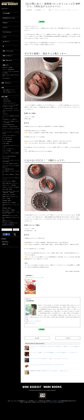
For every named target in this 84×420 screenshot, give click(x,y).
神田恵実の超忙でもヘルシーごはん (10, 215)
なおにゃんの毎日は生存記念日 (9, 156)
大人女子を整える (6, 78)
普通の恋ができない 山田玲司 (9, 202)
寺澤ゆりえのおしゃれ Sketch (8, 194)
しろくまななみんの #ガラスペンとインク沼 (10, 146)
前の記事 (37, 338)
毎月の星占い (5, 241)
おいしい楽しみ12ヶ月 (7, 137)
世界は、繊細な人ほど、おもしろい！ (10, 183)
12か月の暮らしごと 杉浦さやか (9, 119)
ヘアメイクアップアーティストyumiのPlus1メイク (10, 166)
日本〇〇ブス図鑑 (6, 198)
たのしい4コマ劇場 (6, 150)
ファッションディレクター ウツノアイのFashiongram (10, 161)
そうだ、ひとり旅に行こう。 (8, 148)
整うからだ (5, 113)
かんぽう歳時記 (5, 143)
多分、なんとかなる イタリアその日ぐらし (10, 111)
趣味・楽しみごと (7, 60)
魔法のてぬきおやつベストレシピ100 (34, 277)
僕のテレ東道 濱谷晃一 (7, 189)
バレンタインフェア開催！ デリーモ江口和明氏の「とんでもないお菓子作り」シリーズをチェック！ (54, 352)
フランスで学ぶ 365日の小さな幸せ (10, 163)
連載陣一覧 (5, 244)
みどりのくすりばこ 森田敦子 (9, 181)
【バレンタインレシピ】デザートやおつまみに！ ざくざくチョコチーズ (47, 364)
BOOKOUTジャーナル (8, 18)
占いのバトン (6, 41)
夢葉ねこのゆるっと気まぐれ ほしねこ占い (10, 75)
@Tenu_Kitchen (32, 323)
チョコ (52, 9)
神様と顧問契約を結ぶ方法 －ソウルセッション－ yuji (10, 213)
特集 (3, 87)
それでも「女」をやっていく (9, 103)
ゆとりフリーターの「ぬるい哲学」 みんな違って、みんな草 (10, 106)
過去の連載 (4, 96)
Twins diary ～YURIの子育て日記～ (10, 126)
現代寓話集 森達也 (6, 208)
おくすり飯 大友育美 (7, 139)
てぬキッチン (63, 9)
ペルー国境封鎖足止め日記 (8, 169)
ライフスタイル (6, 32)
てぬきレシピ (70, 9)
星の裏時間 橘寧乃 (6, 200)
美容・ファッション (7, 51)
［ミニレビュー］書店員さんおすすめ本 (10, 116)
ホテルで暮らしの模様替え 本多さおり (10, 175)
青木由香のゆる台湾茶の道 (8, 224)
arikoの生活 (5, 99)
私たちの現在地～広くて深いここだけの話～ (10, 218)
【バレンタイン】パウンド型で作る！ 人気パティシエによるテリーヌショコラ (49, 358)
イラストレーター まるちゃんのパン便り (10, 129)
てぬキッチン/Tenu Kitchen (35, 321)
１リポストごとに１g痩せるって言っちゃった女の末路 (10, 122)
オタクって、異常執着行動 (8, 69)
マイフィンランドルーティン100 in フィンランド (10, 178)
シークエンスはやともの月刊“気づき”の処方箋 (10, 72)
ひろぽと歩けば (5, 158)
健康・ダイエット (6, 83)
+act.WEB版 (6, 13)
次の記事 (68, 338)
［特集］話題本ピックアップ (8, 90)
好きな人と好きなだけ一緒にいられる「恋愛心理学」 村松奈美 (10, 192)
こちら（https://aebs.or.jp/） (51, 402)
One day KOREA (6, 101)
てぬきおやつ (57, 9)
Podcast (4, 22)
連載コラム (5, 65)
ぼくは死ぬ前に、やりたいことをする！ (10, 172)
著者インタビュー (7, 55)
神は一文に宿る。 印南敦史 (9, 210)
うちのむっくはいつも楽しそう (9, 135)
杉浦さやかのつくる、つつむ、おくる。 (10, 205)
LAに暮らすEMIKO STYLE (8, 124)
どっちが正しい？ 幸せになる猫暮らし (10, 153)
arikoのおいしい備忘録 (7, 67)
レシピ (4, 36)
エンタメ (4, 27)
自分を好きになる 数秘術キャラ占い (10, 222)
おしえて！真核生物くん (7, 141)
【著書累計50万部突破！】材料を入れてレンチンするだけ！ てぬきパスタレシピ (49, 370)
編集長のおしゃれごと (7, 220)
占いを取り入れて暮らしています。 (10, 108)
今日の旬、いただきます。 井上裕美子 (10, 187)
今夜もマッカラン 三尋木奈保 (9, 185)
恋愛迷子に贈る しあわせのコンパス (10, 196)
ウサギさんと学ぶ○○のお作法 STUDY (10, 133)
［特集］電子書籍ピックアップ (9, 92)
